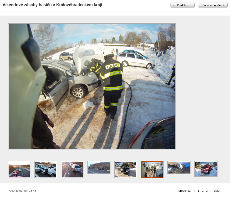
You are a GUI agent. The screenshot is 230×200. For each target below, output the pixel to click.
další (217, 190)
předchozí (185, 190)
